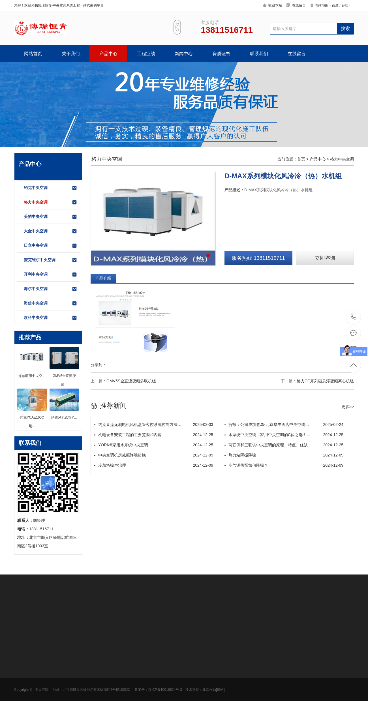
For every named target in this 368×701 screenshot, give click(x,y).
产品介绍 (103, 278)
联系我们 (259, 53)
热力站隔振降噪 (283, 455)
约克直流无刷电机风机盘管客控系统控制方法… (153, 424)
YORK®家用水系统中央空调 (153, 445)
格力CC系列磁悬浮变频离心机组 (325, 381)
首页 (301, 159)
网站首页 (33, 53)
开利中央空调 (50, 274)
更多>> (347, 406)
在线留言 (299, 5)
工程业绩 (146, 53)
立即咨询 (325, 258)
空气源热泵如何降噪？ (283, 465)
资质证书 (221, 53)
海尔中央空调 (50, 289)
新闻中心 (184, 53)
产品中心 (108, 53)
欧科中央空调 (50, 318)
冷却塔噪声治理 (153, 465)
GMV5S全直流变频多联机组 (131, 381)
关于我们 (71, 53)
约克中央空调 (50, 188)
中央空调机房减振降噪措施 (153, 455)
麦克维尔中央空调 (50, 260)
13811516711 (353, 317)
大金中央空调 (50, 231)
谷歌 (344, 5)
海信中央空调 (50, 303)
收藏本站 (275, 5)
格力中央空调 (50, 202)
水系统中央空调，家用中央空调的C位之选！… (283, 435)
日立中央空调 (50, 245)
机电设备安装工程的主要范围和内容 (153, 435)
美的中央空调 (50, 217)
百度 (335, 5)
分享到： (98, 365)
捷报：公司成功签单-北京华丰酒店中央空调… (283, 424)
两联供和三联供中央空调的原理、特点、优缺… (283, 445)
